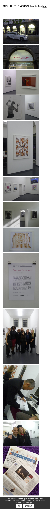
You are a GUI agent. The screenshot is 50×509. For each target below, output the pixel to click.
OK (19, 506)
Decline (28, 506)
